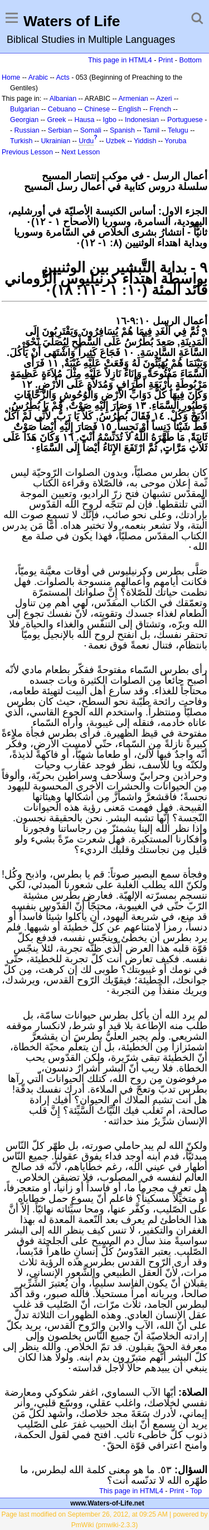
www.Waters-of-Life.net (107, 1503)
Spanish (122, 130)
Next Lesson (80, 152)
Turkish (21, 141)
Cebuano (62, 109)
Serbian (60, 130)
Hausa (84, 120)
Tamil (151, 130)
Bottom (190, 60)
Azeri (164, 99)
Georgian (24, 120)
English (129, 109)
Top (196, 1491)
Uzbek (115, 141)
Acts (62, 77)
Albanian (63, 99)
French (160, 109)
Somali (90, 130)
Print (165, 60)
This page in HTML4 (120, 60)
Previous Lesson (27, 152)
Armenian (133, 99)
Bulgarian (25, 109)
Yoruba (175, 141)
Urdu (86, 141)
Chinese (97, 109)
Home (11, 77)
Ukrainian (56, 141)
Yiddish (145, 141)
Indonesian (142, 120)
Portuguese (185, 120)
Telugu (178, 130)
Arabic (38, 77)
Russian (27, 130)
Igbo (109, 120)
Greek (56, 120)
